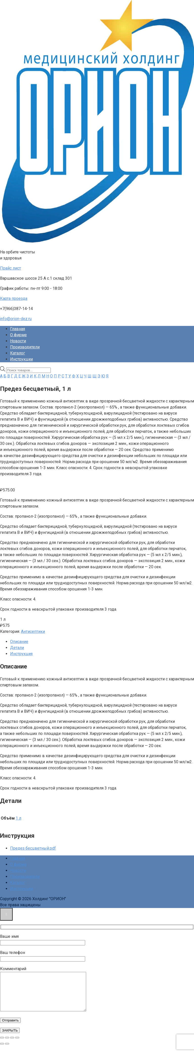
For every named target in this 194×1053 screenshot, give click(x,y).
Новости (18, 341)
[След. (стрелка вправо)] (7, 1051)
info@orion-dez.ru (16, 318)
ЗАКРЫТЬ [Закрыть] (10, 1038)
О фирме (18, 334)
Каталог (17, 353)
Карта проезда (13, 298)
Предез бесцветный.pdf (33, 848)
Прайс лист (10, 268)
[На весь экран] (7, 1045)
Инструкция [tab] (21, 653)
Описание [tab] (19, 641)
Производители (25, 347)
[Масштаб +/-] (2, 1045)
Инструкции (21, 359)
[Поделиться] (12, 1045)
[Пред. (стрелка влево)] (2, 1051)
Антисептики (33, 631)
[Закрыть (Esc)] (17, 1045)
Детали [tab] (17, 647)
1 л (18, 818)
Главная (17, 328)
